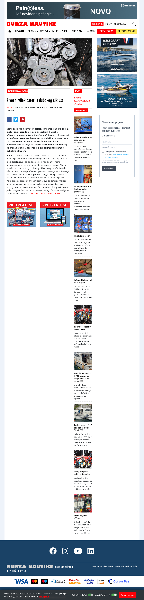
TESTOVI (44, 31)
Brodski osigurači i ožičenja (81, 516)
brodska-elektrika (82, 100)
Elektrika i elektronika (17, 90)
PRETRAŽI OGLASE (126, 31)
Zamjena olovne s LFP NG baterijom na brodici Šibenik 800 (83, 427)
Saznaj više (44, 596)
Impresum (95, 566)
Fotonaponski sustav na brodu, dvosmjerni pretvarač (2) (82, 189)
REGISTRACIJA (120, 24)
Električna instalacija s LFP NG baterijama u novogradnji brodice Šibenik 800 (82, 377)
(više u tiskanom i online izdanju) (46, 193)
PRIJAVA (108, 24)
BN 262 (10, 107)
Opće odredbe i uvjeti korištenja (126, 566)
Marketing (103, 566)
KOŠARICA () (97, 24)
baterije (77, 97)
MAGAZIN (91, 31)
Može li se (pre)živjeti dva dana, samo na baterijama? (83, 140)
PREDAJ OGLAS (106, 31)
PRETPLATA (77, 31)
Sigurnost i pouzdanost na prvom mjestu (82, 327)
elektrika (78, 104)
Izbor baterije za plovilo (82, 236)
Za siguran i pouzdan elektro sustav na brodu (82, 472)
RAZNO (55, 31)
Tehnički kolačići (79, 595)
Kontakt (110, 566)
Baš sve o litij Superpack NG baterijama (83, 281)
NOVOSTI (19, 31)
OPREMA (32, 31)
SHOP (65, 31)
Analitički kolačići (102, 595)
